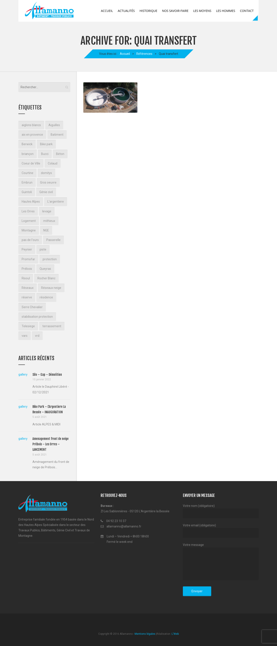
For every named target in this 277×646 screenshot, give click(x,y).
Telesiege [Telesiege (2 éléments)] (28, 326)
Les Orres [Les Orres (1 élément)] (28, 211)
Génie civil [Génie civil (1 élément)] (46, 192)
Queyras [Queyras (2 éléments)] (45, 268)
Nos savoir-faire (175, 11)
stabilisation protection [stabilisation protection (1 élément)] (37, 316)
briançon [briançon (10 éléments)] (28, 154)
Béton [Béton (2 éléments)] (60, 154)
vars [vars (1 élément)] (24, 335)
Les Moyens (202, 11)
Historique (148, 11)
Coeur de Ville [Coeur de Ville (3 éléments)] (31, 163)
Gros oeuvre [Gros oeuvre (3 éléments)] (48, 182)
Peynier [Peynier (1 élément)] (27, 249)
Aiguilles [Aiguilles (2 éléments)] (54, 125)
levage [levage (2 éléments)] (46, 211)
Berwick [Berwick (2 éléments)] (27, 144)
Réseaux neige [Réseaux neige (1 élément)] (51, 288)
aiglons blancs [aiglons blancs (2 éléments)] (31, 125)
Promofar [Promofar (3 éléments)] (28, 259)
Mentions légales (145, 633)
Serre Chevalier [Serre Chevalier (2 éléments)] (32, 307)
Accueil (107, 11)
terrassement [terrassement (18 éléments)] (51, 326)
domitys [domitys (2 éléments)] (46, 173)
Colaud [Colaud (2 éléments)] (52, 163)
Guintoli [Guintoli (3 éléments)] (27, 192)
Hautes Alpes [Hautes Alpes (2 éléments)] (31, 201)
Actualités (126, 11)
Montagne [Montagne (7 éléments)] (29, 230)
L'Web (175, 633)
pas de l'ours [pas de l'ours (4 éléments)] (30, 240)
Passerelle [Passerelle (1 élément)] (53, 240)
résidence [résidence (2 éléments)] (46, 297)
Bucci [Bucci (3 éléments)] (44, 154)
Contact (247, 11)
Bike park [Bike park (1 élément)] (46, 144)
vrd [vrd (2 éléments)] (37, 335)
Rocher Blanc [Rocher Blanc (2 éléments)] (46, 278)
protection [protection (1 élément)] (50, 259)
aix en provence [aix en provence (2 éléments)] (32, 134)
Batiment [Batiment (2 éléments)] (57, 134)
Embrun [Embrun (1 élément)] (27, 182)
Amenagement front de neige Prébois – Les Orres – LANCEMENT (50, 444)
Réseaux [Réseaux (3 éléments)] (28, 288)
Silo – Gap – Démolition (47, 374)
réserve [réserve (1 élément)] (27, 297)
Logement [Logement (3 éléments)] (29, 221)
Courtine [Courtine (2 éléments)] (27, 173)
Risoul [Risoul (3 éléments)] (26, 278)
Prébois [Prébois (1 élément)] (27, 268)
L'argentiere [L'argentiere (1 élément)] (55, 201)
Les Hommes (225, 11)
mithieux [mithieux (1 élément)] (49, 221)
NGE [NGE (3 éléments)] (46, 230)
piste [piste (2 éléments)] (43, 249)
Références (144, 53)
